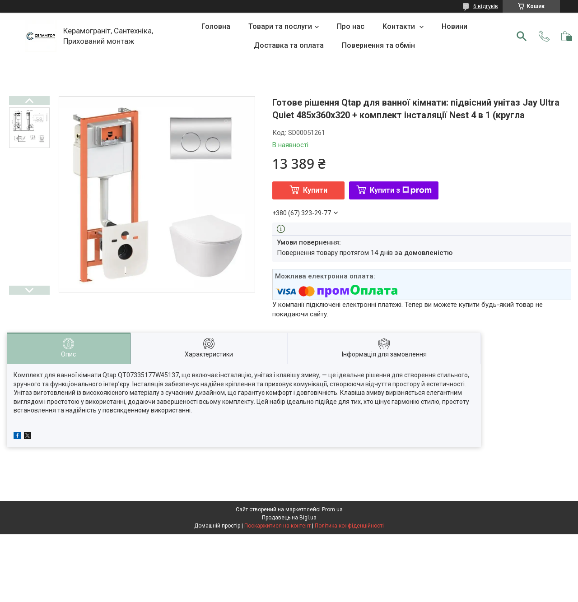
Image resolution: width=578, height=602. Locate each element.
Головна (215, 26)
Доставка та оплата (289, 45)
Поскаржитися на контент (277, 526)
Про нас (350, 26)
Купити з (401, 190)
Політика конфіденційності (349, 526)
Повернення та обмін (378, 45)
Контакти (399, 26)
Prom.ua (332, 509)
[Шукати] (522, 36)
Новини (454, 26)
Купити (315, 190)
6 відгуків (485, 6)
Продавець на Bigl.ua (289, 517)
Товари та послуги (280, 26)
